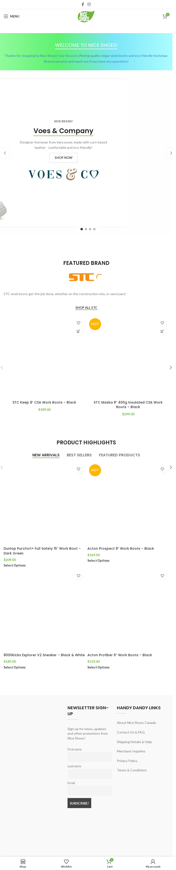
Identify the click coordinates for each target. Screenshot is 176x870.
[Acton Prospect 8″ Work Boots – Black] (128, 503)
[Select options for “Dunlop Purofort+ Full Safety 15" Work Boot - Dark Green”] (15, 565)
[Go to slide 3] (90, 229)
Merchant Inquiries (131, 751)
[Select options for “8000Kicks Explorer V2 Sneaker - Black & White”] (15, 667)
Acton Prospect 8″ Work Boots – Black (120, 548)
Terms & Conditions (132, 770)
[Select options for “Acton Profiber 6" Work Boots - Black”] (98, 667)
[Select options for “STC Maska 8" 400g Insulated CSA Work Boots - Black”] (162, 331)
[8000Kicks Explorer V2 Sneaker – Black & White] (44, 610)
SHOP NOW (64, 158)
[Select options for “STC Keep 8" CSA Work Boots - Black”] (78, 331)
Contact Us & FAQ (131, 732)
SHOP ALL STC (86, 308)
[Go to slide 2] (86, 229)
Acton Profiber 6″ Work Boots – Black (119, 655)
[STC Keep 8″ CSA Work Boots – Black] (44, 357)
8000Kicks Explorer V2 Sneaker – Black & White (44, 655)
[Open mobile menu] (11, 16)
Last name (74, 766)
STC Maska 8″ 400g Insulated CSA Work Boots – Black (128, 405)
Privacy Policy (127, 761)
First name (75, 749)
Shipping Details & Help (134, 742)
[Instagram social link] (89, 4)
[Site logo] (86, 16)
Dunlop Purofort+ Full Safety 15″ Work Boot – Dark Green (42, 551)
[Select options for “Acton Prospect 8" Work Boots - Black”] (98, 561)
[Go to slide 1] (81, 229)
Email (71, 783)
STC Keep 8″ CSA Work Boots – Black (44, 402)
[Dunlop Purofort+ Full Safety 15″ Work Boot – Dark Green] (44, 503)
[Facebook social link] (83, 4)
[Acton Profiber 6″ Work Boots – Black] (128, 610)
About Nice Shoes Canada (136, 723)
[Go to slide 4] (94, 229)
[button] (5, 153)
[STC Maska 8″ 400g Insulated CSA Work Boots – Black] (128, 357)
